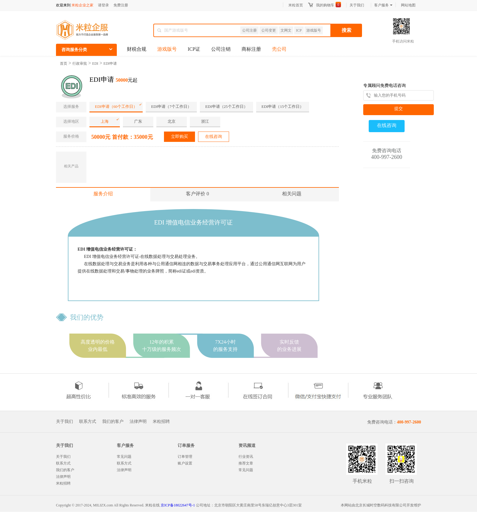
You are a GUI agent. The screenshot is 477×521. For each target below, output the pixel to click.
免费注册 (120, 5)
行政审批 (79, 63)
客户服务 (383, 5)
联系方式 (87, 422)
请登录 (103, 5)
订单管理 (185, 456)
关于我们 (357, 5)
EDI (95, 63)
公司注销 (221, 49)
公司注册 (249, 30)
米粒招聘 (161, 422)
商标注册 (251, 49)
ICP (299, 30)
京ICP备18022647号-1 (178, 505)
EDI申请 (110, 63)
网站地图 (408, 5)
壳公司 (279, 49)
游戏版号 (313, 30)
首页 (63, 63)
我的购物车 (325, 5)
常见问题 (124, 456)
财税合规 (136, 49)
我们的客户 (113, 422)
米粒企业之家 (82, 5)
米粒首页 (295, 5)
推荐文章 (245, 463)
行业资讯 (245, 456)
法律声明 (138, 422)
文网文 (285, 30)
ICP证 (194, 49)
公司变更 (268, 30)
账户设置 (185, 463)
